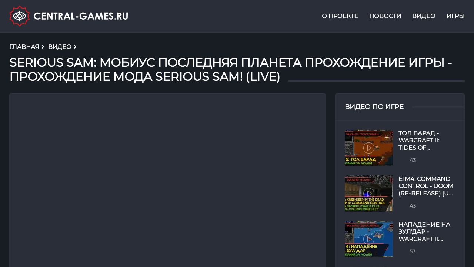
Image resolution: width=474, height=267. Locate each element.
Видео (423, 16)
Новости (385, 16)
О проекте (340, 16)
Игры (456, 16)
